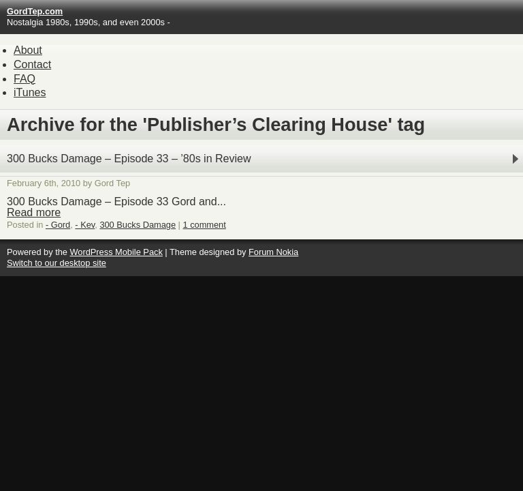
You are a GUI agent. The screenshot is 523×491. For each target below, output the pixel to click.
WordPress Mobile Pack (115, 252)
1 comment (204, 225)
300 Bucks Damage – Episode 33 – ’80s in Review (129, 158)
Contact (32, 64)
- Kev (85, 225)
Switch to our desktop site (56, 263)
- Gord (58, 225)
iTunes (30, 92)
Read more (34, 212)
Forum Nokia (273, 252)
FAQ (24, 79)
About (28, 50)
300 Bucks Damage (137, 225)
